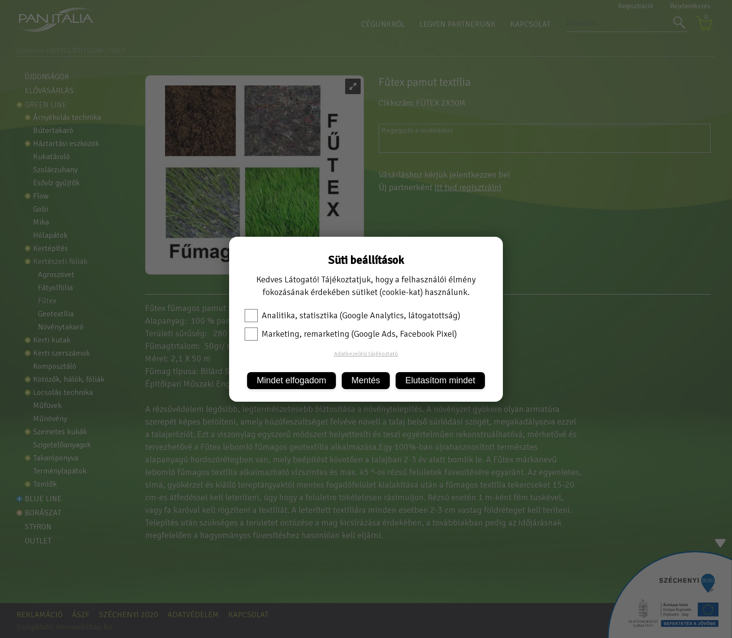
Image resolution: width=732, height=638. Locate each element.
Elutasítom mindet (440, 380)
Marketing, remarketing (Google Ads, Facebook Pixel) (351, 333)
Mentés (365, 380)
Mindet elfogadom (291, 380)
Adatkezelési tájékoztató (366, 354)
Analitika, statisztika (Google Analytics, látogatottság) (352, 315)
